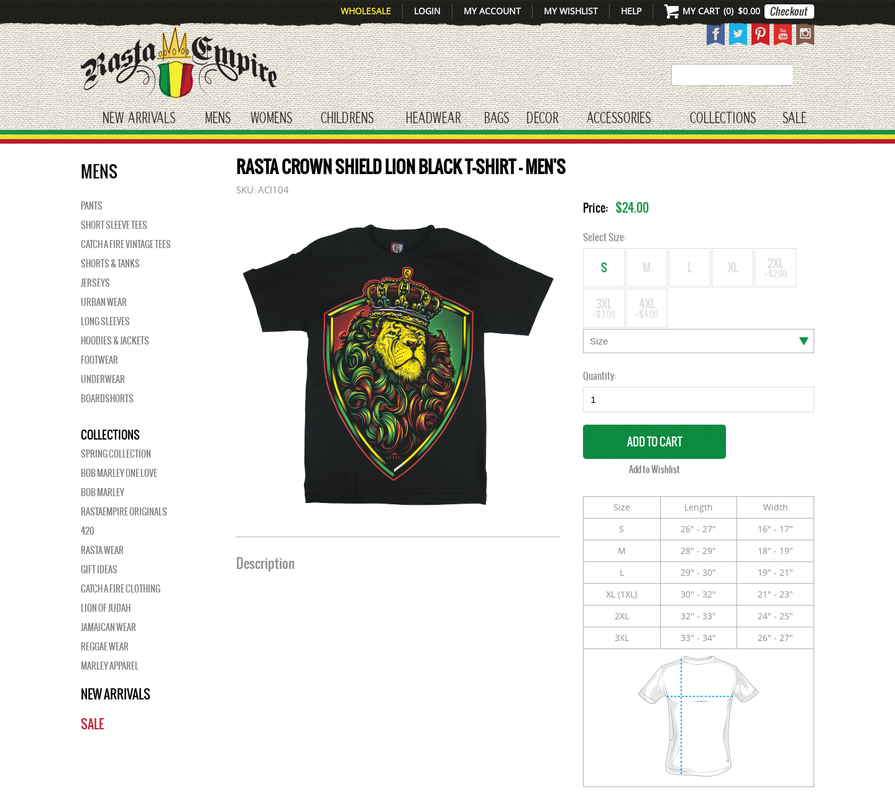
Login (427, 11)
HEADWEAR (433, 118)
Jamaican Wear (108, 627)
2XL (775, 267)
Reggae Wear (105, 646)
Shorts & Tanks (110, 263)
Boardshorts (107, 398)
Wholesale (366, 11)
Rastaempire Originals (124, 512)
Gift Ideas (99, 569)
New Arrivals (139, 118)
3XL (604, 307)
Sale (795, 118)
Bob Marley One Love (119, 473)
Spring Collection (116, 454)
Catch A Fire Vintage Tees (126, 244)
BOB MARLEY (102, 492)
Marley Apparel (110, 666)
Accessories (619, 118)
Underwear (103, 379)
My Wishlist (571, 11)
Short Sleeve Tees (114, 225)
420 (87, 531)
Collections (723, 118)
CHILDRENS (347, 118)
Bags (496, 118)
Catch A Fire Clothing (120, 589)
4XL (646, 307)
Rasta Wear (102, 550)
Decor (542, 118)
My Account (492, 11)
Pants (92, 206)
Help (631, 11)
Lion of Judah (106, 608)
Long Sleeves (105, 321)
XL (732, 271)
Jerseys (95, 283)
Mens (218, 118)
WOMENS (271, 118)
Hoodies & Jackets (115, 341)
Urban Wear (104, 302)
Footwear (99, 360)
